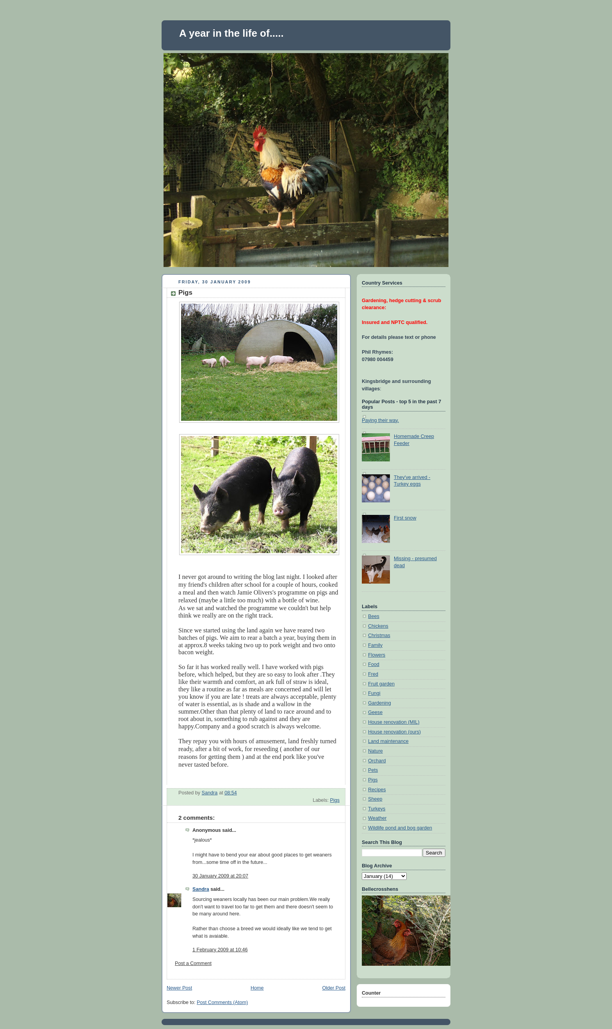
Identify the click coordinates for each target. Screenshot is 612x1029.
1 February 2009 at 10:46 (220, 949)
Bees (373, 616)
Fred (373, 674)
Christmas (379, 635)
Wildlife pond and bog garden (400, 828)
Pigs (335, 800)
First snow (405, 518)
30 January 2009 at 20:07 (220, 876)
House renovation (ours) (394, 732)
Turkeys (376, 809)
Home (257, 988)
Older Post (333, 988)
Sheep (375, 799)
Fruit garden (381, 684)
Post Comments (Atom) (222, 1002)
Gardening (379, 703)
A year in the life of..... (231, 33)
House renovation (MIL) (394, 722)
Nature (375, 751)
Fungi (374, 693)
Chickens (378, 626)
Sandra (200, 889)
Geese (375, 712)
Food (373, 664)
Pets (373, 770)
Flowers (376, 655)
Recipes (377, 789)
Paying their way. (380, 420)
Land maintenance (388, 741)
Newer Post (179, 988)
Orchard (377, 761)
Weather (377, 818)
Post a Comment (193, 963)
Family (375, 645)
